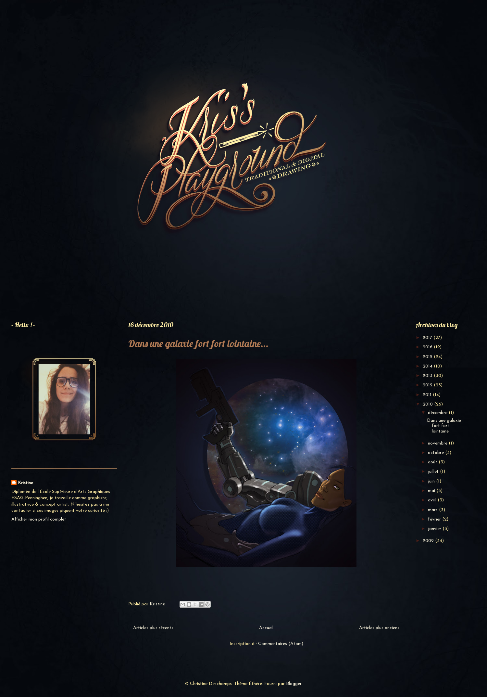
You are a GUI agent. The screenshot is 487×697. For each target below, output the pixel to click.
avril (433, 500)
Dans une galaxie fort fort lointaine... (198, 343)
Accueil (266, 628)
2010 (428, 404)
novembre (438, 443)
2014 (428, 366)
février (435, 519)
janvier (435, 528)
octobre (436, 452)
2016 (428, 347)
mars (433, 510)
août (433, 462)
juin (432, 481)
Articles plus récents (153, 628)
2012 (428, 385)
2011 (428, 395)
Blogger (293, 683)
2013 (428, 375)
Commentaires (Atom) (280, 643)
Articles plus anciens (379, 628)
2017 (428, 337)
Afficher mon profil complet (38, 519)
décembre (438, 412)
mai (432, 490)
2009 (429, 540)
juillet (434, 471)
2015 (428, 357)
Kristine (25, 483)
